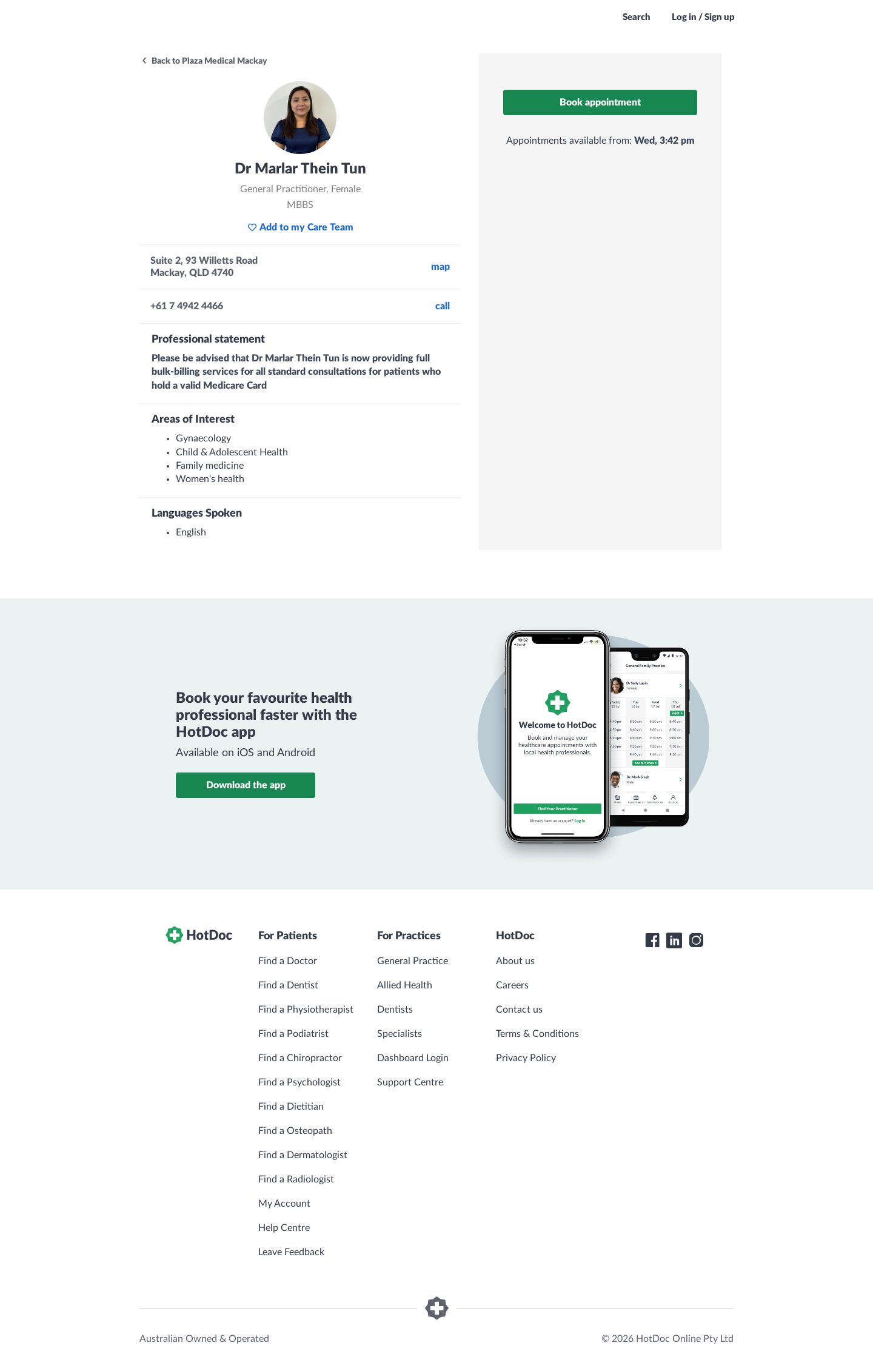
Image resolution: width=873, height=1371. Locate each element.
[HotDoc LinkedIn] (674, 940)
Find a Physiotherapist (305, 1009)
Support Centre (410, 1082)
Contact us (519, 1009)
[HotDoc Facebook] (652, 940)
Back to (204, 61)
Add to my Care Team (300, 227)
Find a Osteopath (295, 1131)
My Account (284, 1203)
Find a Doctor (287, 961)
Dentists (395, 1009)
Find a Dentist (288, 985)
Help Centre (284, 1228)
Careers (512, 985)
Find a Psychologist (299, 1082)
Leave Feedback (291, 1252)
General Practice (412, 961)
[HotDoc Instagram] (696, 940)
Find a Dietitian (291, 1106)
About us (515, 961)
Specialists (399, 1034)
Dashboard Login (413, 1058)
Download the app (246, 785)
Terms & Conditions (537, 1034)
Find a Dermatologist (302, 1155)
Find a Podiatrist (293, 1034)
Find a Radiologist (296, 1179)
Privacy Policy (526, 1058)
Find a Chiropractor (300, 1058)
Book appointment (600, 102)
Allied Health (404, 985)
